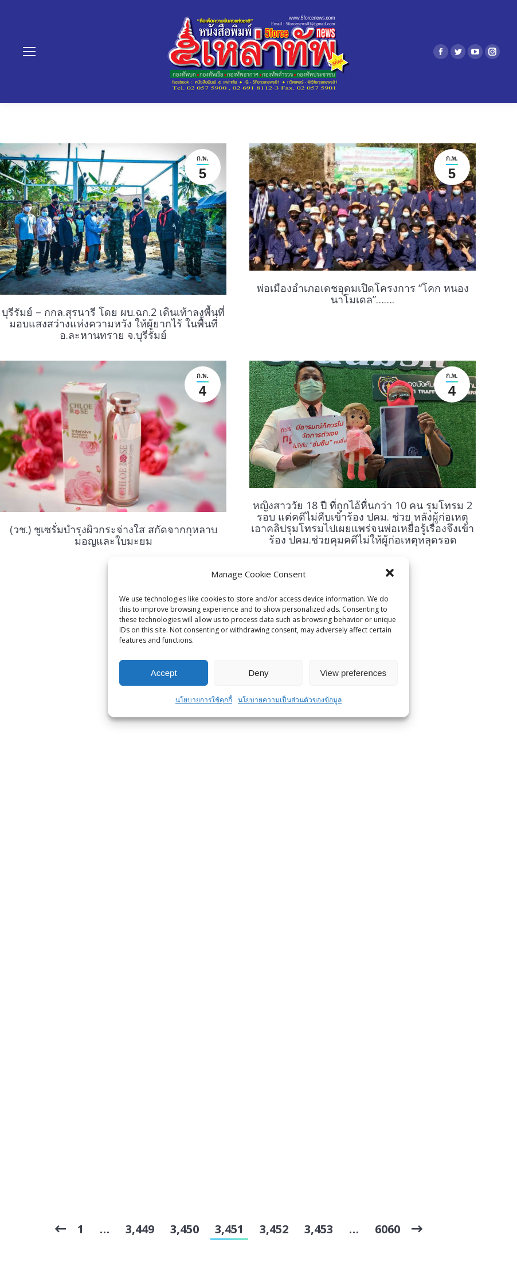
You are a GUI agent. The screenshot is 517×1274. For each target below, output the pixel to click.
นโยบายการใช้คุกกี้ (203, 700)
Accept (164, 673)
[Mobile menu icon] (29, 51)
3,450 (184, 1229)
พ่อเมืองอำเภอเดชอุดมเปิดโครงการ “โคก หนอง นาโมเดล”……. (363, 293)
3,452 (274, 1229)
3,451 (229, 1229)
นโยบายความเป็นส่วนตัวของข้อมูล (290, 700)
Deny (258, 673)
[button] (391, 574)
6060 (387, 1229)
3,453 (318, 1229)
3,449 (140, 1229)
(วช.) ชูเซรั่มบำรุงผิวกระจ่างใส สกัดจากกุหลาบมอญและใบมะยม (113, 535)
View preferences (353, 673)
